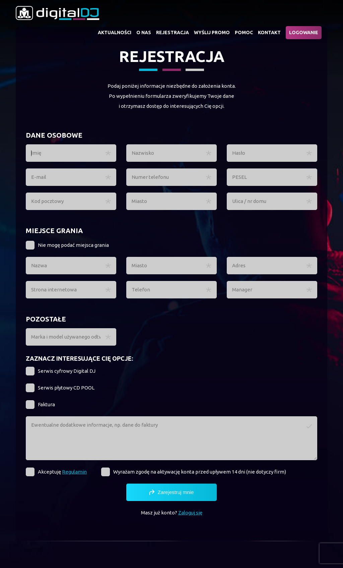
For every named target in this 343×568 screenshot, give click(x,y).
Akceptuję (62, 472)
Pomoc (244, 32)
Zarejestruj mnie (171, 492)
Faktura (46, 404)
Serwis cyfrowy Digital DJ (66, 371)
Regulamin (74, 472)
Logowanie (303, 32)
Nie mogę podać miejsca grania (73, 245)
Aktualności (114, 32)
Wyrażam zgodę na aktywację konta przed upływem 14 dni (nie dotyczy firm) (199, 472)
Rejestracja (172, 32)
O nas (143, 32)
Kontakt (269, 32)
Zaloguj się (190, 512)
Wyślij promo (212, 32)
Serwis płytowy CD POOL (66, 387)
